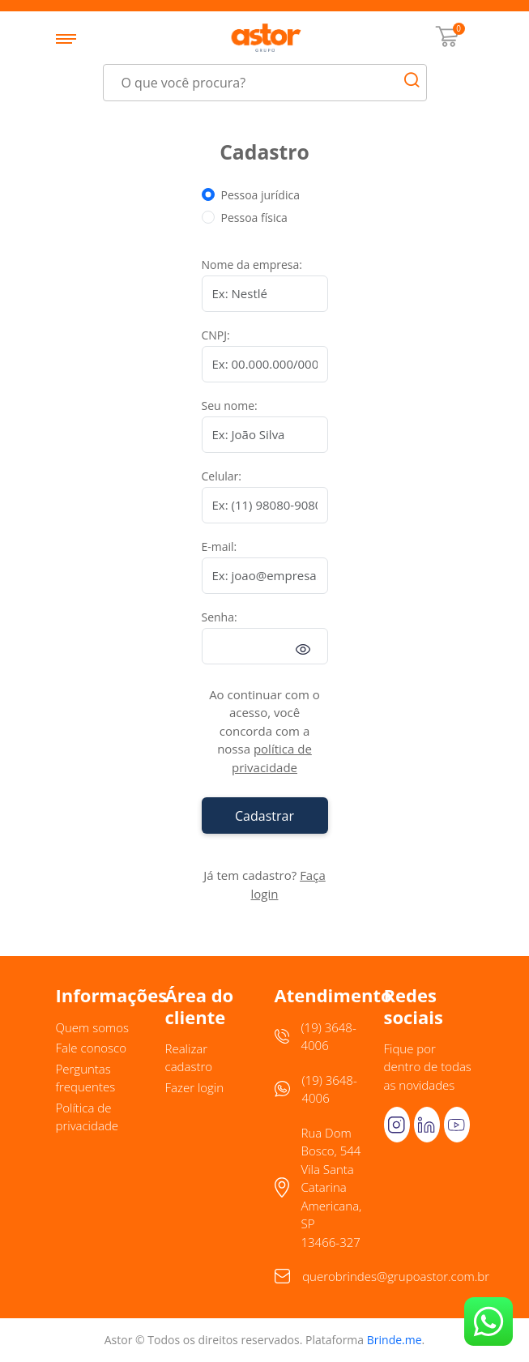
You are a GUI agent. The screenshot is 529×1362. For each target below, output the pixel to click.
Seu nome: (230, 405)
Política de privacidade (87, 1116)
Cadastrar (264, 816)
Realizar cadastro (189, 1057)
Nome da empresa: (252, 264)
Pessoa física (254, 217)
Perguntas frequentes (86, 1078)
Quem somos (93, 1027)
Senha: (219, 617)
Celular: (222, 476)
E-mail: (219, 546)
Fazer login (194, 1087)
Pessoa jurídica (260, 195)
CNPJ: (216, 335)
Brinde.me (394, 1339)
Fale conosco (91, 1048)
